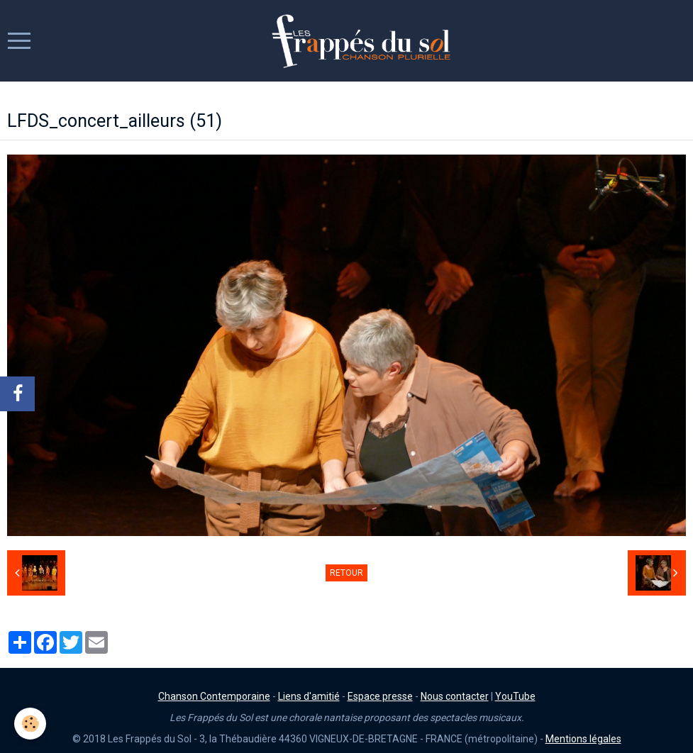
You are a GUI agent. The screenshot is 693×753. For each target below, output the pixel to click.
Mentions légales (583, 738)
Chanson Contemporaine (214, 696)
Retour (346, 573)
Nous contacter (455, 696)
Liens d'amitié (309, 696)
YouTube (515, 696)
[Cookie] (30, 724)
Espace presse (380, 696)
